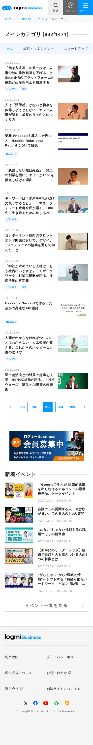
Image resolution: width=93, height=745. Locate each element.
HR (24, 89)
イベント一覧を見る (46, 605)
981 (35, 407)
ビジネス (11, 89)
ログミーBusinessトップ (22, 19)
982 (47, 407)
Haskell (11, 154)
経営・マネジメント (38, 48)
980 (22, 407)
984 (73, 407)
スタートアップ (76, 48)
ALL (10, 48)
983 (60, 407)
